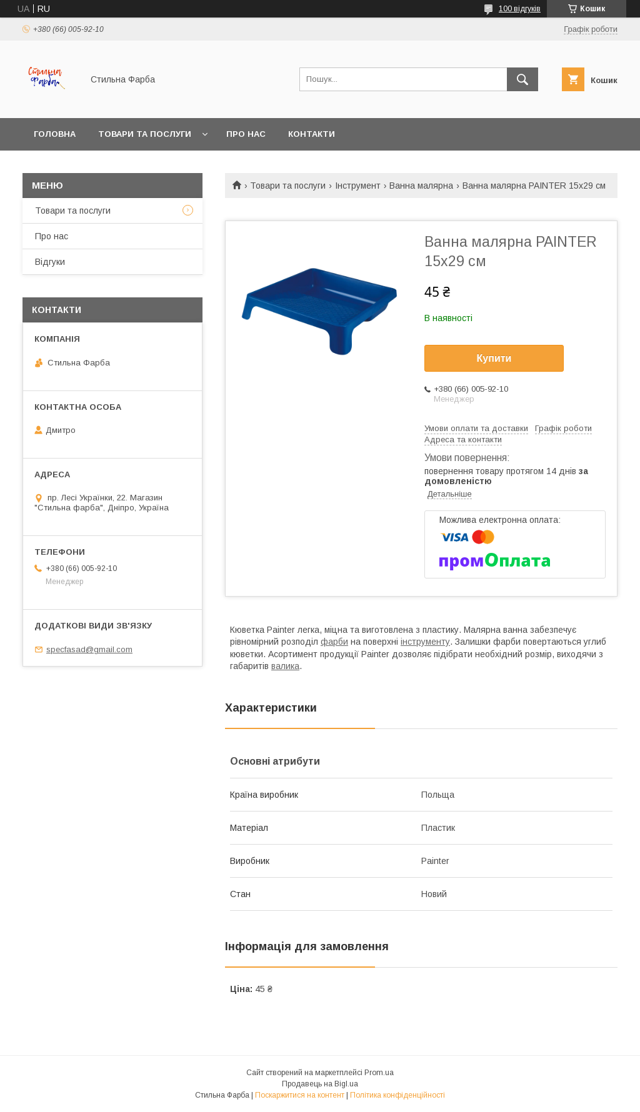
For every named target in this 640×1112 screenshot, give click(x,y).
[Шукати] (522, 79)
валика (285, 666)
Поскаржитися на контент (299, 1095)
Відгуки (50, 262)
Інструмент (358, 186)
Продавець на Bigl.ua (320, 1084)
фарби (334, 642)
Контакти (311, 134)
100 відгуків (520, 8)
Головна (55, 134)
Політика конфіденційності (397, 1095)
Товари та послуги (144, 134)
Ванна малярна (421, 186)
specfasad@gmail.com (89, 649)
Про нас (246, 134)
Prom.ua (379, 1072)
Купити (494, 358)
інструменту (425, 642)
